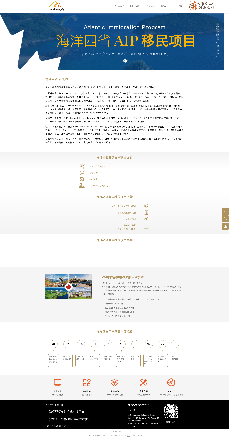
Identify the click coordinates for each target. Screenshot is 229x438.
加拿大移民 (134, 6)
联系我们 (164, 6)
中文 (180, 6)
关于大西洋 (119, 6)
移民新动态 (149, 6)
